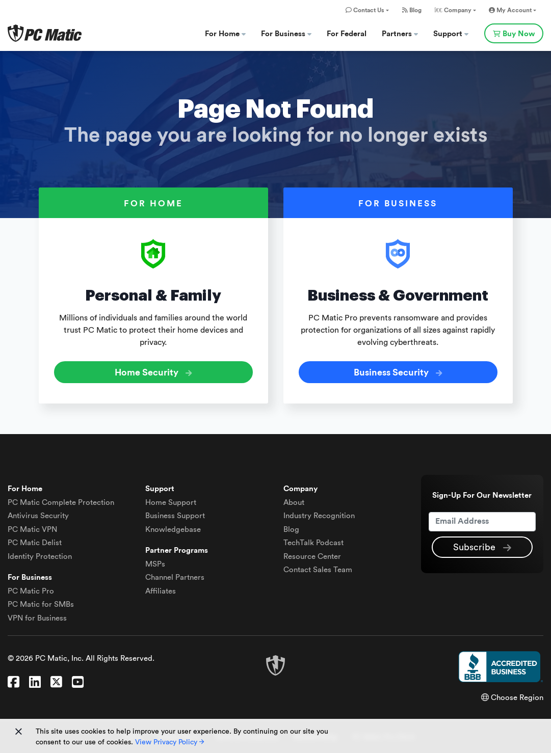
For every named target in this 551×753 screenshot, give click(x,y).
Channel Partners (174, 577)
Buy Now (514, 34)
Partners (400, 34)
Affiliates (160, 591)
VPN (32, 529)
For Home (225, 34)
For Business (286, 34)
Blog (412, 10)
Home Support (170, 502)
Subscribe (482, 548)
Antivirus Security (38, 516)
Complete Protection (61, 502)
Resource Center (312, 556)
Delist (35, 543)
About (293, 502)
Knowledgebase (173, 529)
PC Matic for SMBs (41, 604)
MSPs (155, 564)
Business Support (175, 516)
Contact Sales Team (317, 570)
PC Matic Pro (31, 591)
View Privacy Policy (169, 742)
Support (450, 34)
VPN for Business (37, 618)
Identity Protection (40, 556)
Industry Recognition (319, 516)
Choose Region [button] (512, 698)
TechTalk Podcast (313, 543)
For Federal (346, 34)
